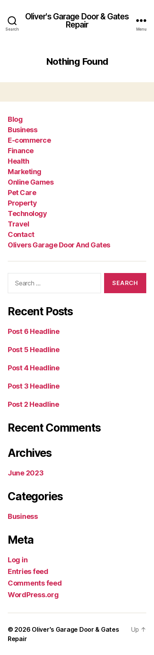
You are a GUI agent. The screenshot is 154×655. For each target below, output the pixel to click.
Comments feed (35, 583)
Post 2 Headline (33, 404)
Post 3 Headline (34, 386)
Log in (17, 560)
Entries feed (28, 571)
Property (22, 203)
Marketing (24, 172)
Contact (21, 234)
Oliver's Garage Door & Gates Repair (77, 20)
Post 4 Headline (34, 368)
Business (22, 130)
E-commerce (29, 140)
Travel (18, 224)
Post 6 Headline (34, 331)
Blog (15, 119)
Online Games (30, 182)
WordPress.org (33, 595)
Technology (27, 213)
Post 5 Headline (34, 350)
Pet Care (22, 192)
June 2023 (26, 473)
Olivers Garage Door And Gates (59, 245)
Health (18, 161)
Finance (21, 151)
